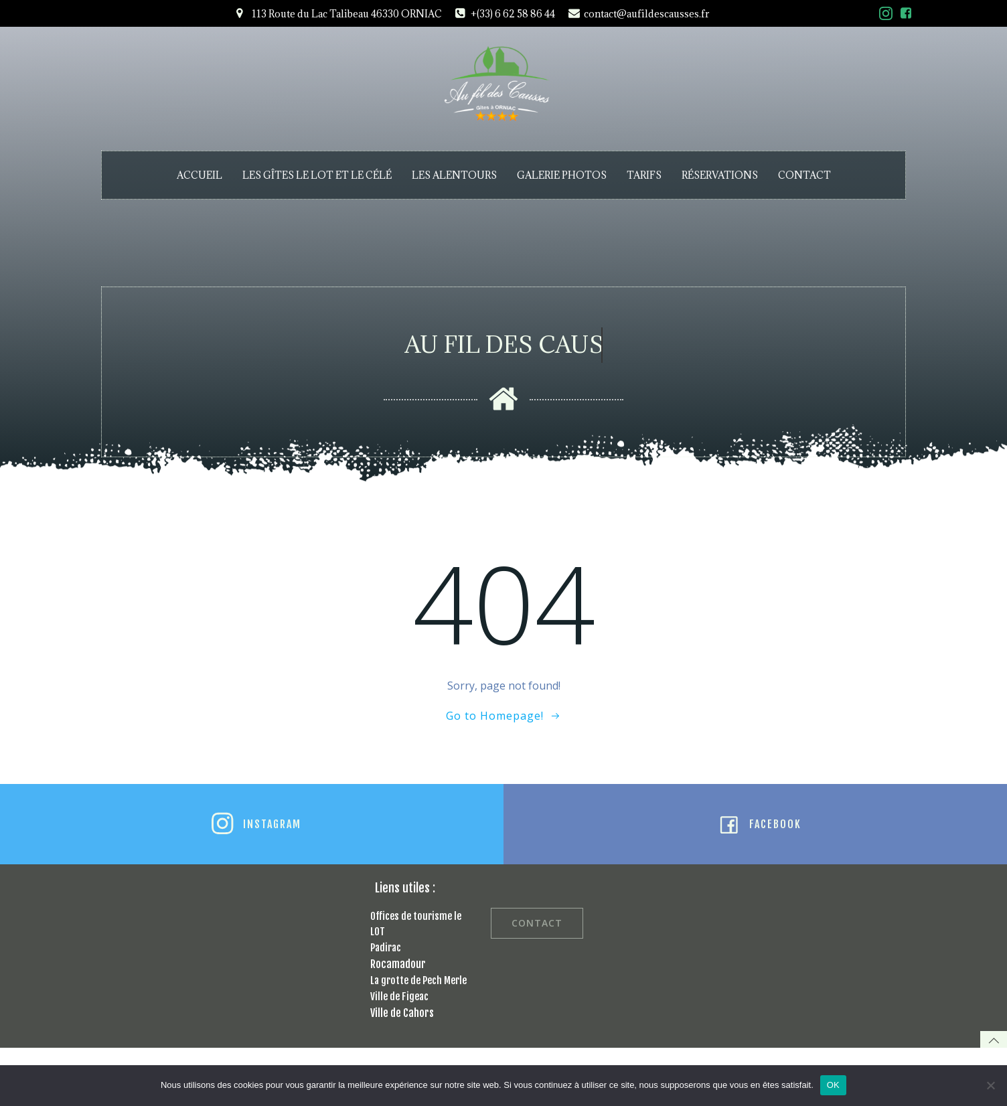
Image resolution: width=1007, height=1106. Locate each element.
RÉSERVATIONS (720, 175)
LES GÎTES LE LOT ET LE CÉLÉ (317, 175)
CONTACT (804, 175)
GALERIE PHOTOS (562, 175)
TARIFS (644, 175)
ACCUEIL (199, 175)
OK (833, 1085)
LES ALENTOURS (454, 175)
